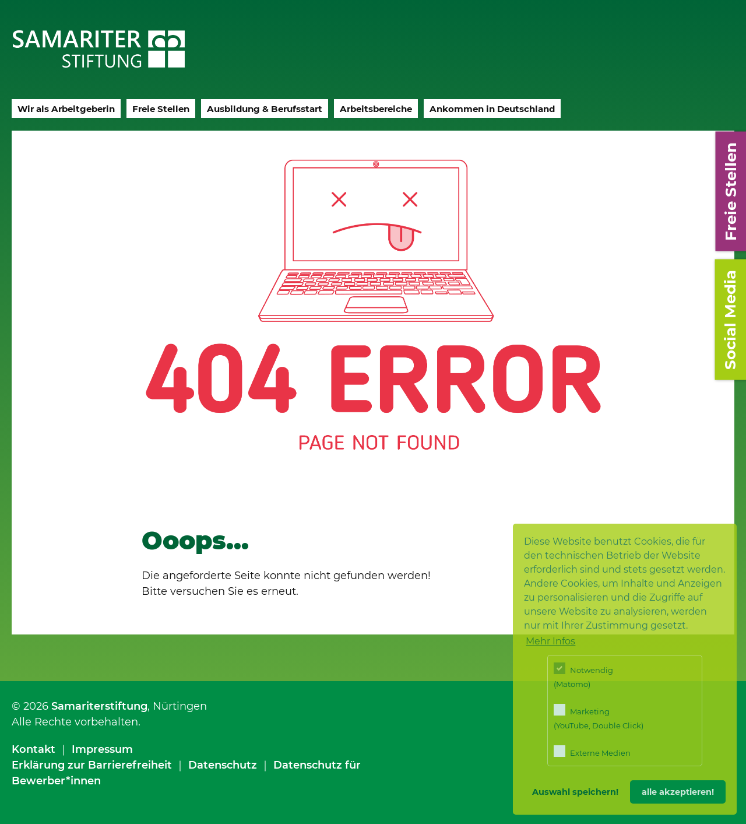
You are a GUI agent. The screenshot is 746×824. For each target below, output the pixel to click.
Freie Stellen (160, 108)
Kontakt (33, 749)
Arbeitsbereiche (376, 108)
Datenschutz (222, 765)
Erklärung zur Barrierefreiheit (92, 765)
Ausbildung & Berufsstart (264, 108)
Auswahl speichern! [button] (575, 792)
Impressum (102, 749)
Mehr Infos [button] (550, 641)
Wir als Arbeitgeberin (66, 108)
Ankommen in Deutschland (492, 108)
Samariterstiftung (99, 706)
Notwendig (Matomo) (583, 675)
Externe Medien (592, 751)
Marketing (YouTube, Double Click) (598, 717)
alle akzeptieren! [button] (678, 792)
